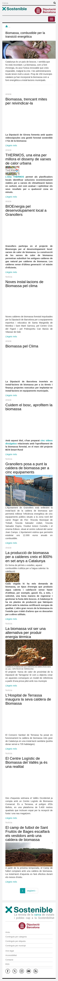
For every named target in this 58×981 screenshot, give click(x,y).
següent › (31, 890)
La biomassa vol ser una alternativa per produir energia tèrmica (25, 633)
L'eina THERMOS (14, 177)
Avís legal (9, 951)
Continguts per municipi (15, 946)
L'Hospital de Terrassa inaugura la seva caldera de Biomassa (28, 699)
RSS (7, 964)
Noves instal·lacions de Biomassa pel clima (24, 284)
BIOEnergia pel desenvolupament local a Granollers (26, 210)
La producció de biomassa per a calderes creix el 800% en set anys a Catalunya (28, 557)
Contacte (9, 960)
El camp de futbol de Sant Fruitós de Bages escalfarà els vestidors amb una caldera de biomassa (27, 833)
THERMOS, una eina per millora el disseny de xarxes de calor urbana (28, 159)
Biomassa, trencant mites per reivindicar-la (26, 101)
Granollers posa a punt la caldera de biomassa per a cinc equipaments (27, 468)
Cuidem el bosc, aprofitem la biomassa (28, 407)
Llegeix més (11, 145)
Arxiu (7, 932)
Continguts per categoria (16, 937)
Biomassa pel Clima (21, 346)
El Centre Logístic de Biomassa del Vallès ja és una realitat (26, 762)
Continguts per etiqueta (15, 941)
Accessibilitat (11, 955)
